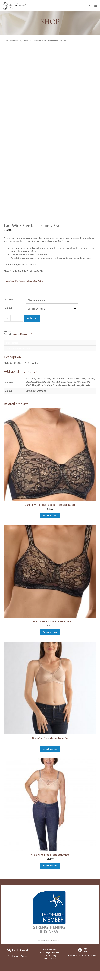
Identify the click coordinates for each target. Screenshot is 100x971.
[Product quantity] (13, 318)
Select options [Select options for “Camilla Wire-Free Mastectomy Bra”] (50, 632)
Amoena (32, 40)
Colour (8, 307)
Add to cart (32, 318)
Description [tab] (12, 342)
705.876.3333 (51, 949)
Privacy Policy (50, 955)
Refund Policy (50, 958)
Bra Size (9, 299)
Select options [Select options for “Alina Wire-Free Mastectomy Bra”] (50, 865)
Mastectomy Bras (19, 40)
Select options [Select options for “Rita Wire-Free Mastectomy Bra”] (50, 748)
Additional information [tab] (18, 348)
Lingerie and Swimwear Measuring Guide (23, 281)
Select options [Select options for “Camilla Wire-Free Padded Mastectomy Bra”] (50, 515)
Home (7, 40)
